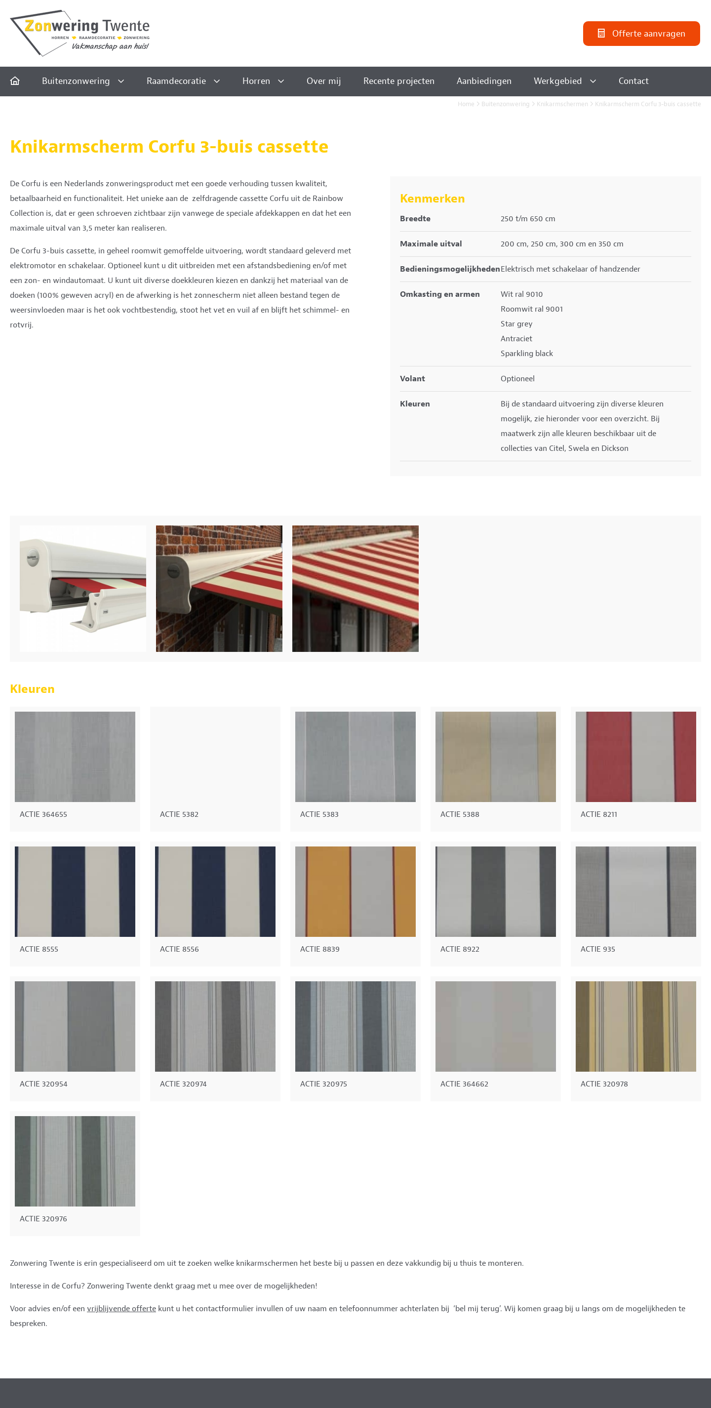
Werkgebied (558, 81)
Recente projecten (398, 81)
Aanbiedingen (484, 81)
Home (466, 104)
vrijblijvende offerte (121, 1309)
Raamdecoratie (176, 81)
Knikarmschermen (562, 104)
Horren (256, 81)
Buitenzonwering (76, 81)
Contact (634, 81)
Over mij (324, 81)
